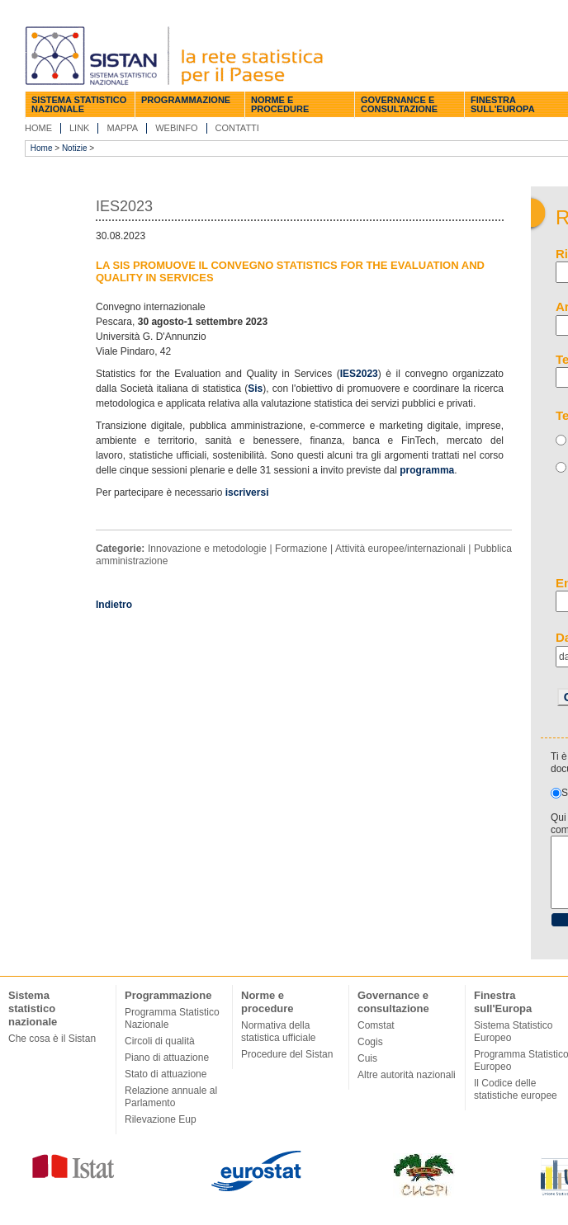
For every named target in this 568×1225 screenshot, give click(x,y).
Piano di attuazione (167, 1057)
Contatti (237, 128)
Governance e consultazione (399, 104)
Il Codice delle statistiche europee (515, 1089)
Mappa (122, 128)
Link (79, 128)
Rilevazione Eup (160, 1119)
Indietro (114, 604)
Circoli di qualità (160, 1041)
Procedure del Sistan (287, 1054)
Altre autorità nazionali (406, 1075)
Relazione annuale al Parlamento (171, 1097)
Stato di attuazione (165, 1074)
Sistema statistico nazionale (78, 104)
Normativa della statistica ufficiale (278, 1032)
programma (427, 470)
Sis (255, 388)
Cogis (370, 1042)
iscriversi (248, 492)
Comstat (376, 1025)
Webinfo (176, 128)
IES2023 (359, 373)
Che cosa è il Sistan (52, 1038)
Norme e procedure (280, 104)
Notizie (75, 148)
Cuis (367, 1058)
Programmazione (185, 100)
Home (38, 128)
